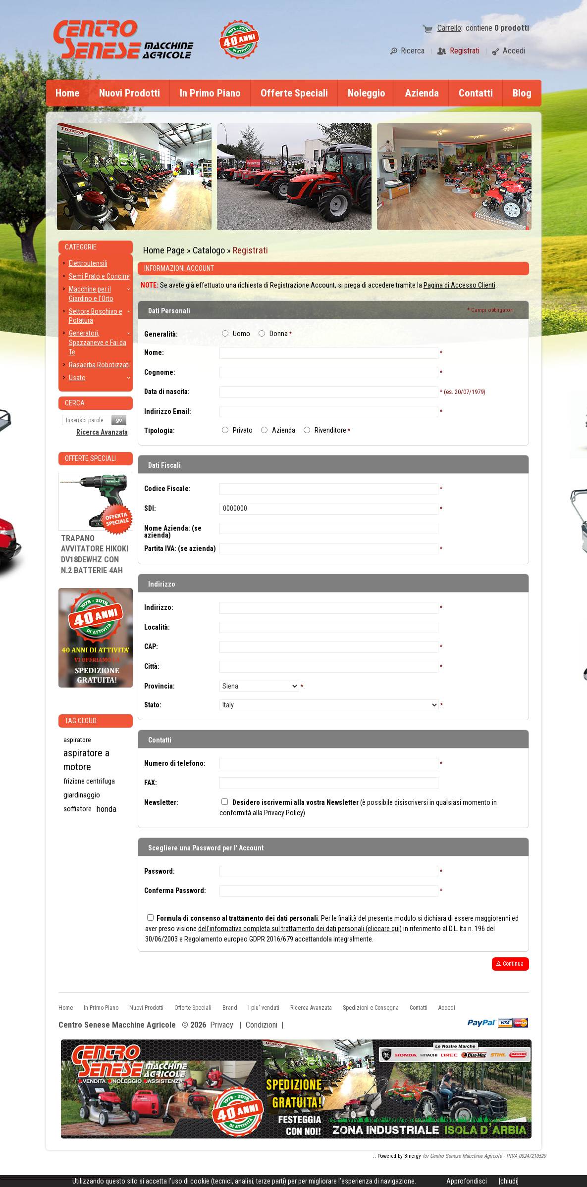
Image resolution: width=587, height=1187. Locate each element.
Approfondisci (466, 1181)
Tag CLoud (81, 721)
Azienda (422, 93)
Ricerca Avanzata (102, 432)
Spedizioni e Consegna (371, 1007)
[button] (510, 964)
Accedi (446, 1007)
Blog (522, 93)
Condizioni (261, 1025)
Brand (229, 1007)
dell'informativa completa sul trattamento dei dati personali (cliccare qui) (300, 929)
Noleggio (366, 93)
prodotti (511, 28)
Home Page (164, 250)
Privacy (221, 1025)
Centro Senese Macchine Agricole (117, 1025)
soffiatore (77, 808)
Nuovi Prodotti (129, 93)
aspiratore (77, 739)
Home (67, 93)
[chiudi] (509, 1181)
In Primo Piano (210, 93)
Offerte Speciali (294, 93)
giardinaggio (81, 795)
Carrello (449, 28)
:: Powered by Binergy (397, 1156)
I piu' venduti (263, 1007)
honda (106, 809)
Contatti (476, 93)
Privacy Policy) (284, 813)
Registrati (250, 250)
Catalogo (209, 250)
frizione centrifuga (89, 781)
